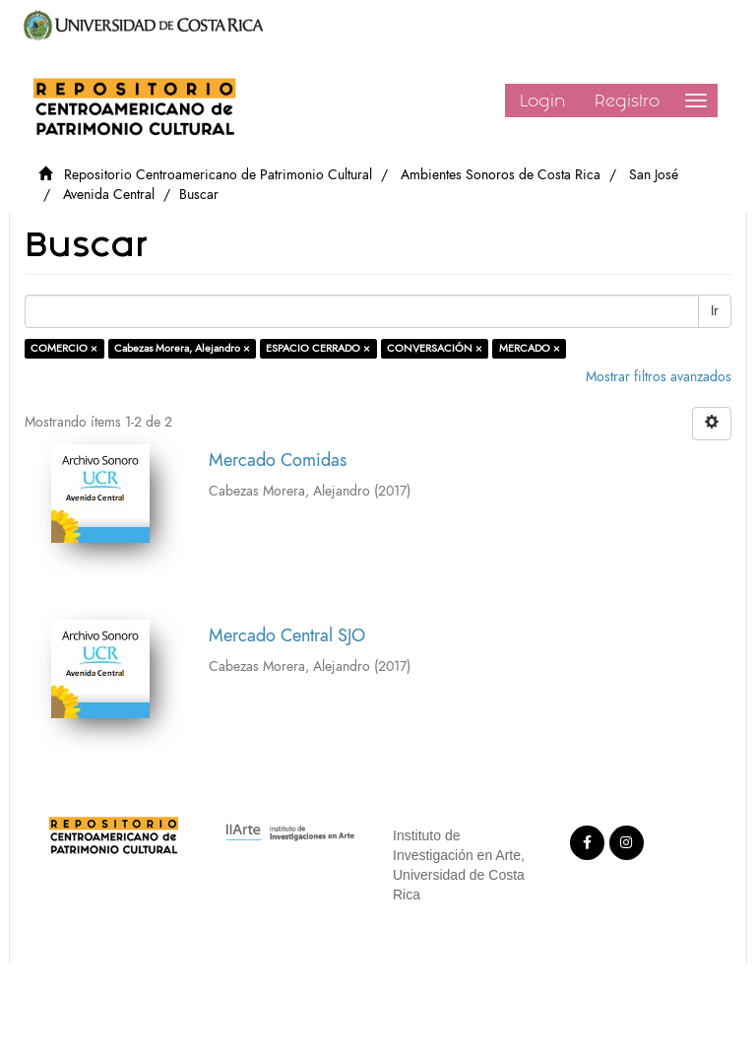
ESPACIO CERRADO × (318, 348)
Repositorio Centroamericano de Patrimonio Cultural (218, 175)
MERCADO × (529, 348)
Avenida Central (109, 194)
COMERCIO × (64, 348)
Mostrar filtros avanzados (658, 376)
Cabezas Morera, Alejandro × (182, 348)
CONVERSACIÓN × (434, 348)
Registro (627, 100)
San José (653, 175)
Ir (715, 310)
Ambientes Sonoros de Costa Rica (500, 175)
